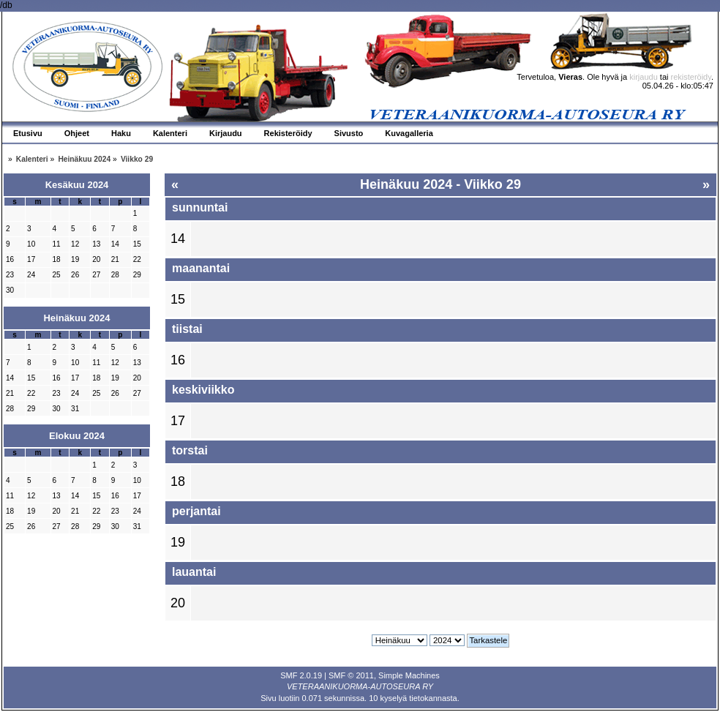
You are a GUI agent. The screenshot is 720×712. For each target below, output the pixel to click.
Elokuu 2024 (77, 435)
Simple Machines (409, 675)
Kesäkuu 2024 (77, 184)
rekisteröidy (691, 76)
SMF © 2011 (351, 675)
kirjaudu (643, 76)
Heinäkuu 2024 (76, 317)
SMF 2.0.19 (301, 675)
